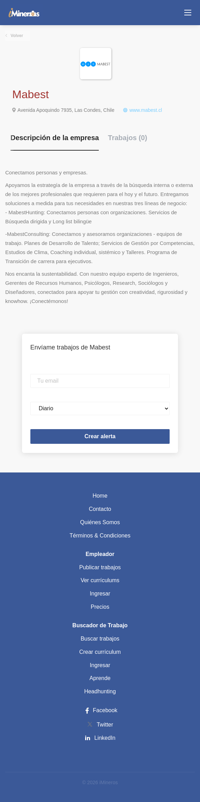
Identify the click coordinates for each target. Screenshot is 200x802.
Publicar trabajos (100, 567)
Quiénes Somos (100, 522)
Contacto (100, 509)
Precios (100, 607)
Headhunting (100, 691)
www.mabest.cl (145, 110)
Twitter (105, 725)
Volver (16, 35)
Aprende (100, 678)
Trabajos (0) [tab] (127, 138)
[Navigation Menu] (187, 12)
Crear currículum (100, 652)
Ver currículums (100, 580)
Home (100, 496)
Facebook (100, 710)
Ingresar (100, 594)
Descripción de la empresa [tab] (54, 138)
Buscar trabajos (100, 639)
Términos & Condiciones (99, 536)
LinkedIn (105, 738)
